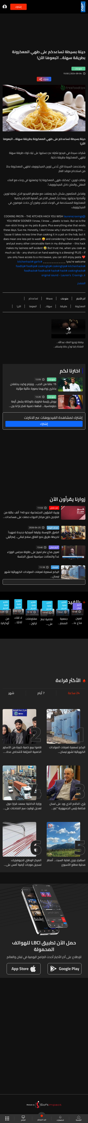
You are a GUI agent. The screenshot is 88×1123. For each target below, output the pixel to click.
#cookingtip (45, 266)
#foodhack (44, 270)
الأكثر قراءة (68, 680)
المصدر (81, 283)
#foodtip (21, 266)
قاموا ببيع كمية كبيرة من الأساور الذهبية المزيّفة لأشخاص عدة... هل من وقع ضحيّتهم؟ (22, 749)
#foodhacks (30, 270)
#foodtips (31, 266)
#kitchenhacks (76, 266)
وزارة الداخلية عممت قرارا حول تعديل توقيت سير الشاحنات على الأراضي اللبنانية (23, 805)
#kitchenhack (25, 261)
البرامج (23, 1118)
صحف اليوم (53, 527)
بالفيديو (72, 602)
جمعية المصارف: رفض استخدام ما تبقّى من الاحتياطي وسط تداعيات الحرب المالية (62, 620)
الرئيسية (79, 1119)
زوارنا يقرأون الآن (67, 499)
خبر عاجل (54, 507)
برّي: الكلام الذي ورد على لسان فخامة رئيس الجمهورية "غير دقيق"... (67, 805)
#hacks (55, 270)
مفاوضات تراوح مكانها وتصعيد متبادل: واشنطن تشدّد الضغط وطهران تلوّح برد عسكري (31, 620)
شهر (11, 693)
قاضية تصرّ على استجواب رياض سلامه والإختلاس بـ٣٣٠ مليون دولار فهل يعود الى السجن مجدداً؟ (46, 621)
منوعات (51, 379)
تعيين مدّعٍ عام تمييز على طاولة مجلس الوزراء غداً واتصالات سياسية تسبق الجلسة (33, 554)
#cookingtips (59, 266)
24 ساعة (74, 693)
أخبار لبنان (54, 547)
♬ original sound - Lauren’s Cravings (63, 275)
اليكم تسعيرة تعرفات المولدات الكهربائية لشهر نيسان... (31, 574)
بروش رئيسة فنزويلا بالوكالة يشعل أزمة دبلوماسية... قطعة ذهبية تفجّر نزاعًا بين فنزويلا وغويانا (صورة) (33, 403)
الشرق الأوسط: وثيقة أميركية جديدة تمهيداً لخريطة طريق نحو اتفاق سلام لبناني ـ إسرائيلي (32, 534)
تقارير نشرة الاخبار (63, 605)
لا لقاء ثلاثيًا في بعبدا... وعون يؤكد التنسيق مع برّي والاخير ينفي (17, 619)
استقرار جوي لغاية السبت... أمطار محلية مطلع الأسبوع (66, 862)
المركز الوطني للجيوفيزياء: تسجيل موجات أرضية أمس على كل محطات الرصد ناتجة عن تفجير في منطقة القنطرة (22, 862)
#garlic (38, 261)
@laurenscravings (74, 216)
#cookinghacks (76, 270)
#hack (63, 270)
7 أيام (41, 693)
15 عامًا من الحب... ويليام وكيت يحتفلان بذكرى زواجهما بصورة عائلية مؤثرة (33, 386)
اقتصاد (55, 567)
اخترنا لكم (70, 370)
